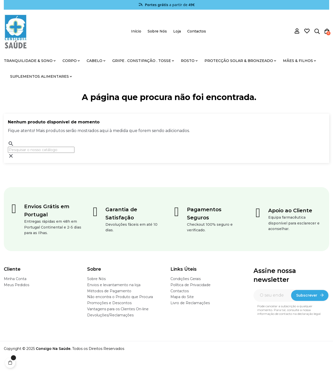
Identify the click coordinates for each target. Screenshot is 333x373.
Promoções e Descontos (109, 303)
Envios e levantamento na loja (113, 285)
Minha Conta (15, 279)
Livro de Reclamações (190, 303)
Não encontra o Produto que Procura (120, 297)
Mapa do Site (182, 297)
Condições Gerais (185, 279)
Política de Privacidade (190, 285)
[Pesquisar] (41, 150)
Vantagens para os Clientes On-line (118, 309)
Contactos (179, 291)
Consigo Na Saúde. (53, 348)
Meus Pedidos (16, 285)
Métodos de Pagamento (109, 291)
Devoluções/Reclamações (110, 315)
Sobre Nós (96, 279)
